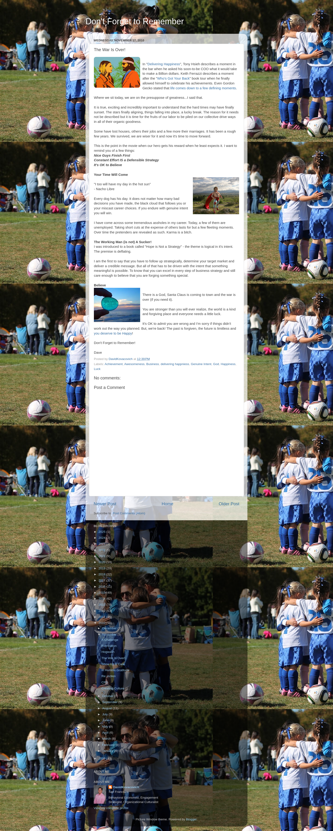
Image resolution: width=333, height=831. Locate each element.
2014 (102, 598)
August (107, 708)
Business (152, 364)
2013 (102, 604)
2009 (102, 758)
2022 (102, 550)
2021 (102, 556)
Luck (97, 369)
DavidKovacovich (126, 787)
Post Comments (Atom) (129, 513)
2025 (102, 531)
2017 (102, 580)
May (105, 726)
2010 (102, 623)
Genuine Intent (201, 364)
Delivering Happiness (164, 64)
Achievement (114, 364)
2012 (102, 611)
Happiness (228, 364)
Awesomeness (134, 364)
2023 (102, 544)
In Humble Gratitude (116, 670)
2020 (102, 562)
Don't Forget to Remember (135, 21)
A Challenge (110, 640)
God (216, 364)
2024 (102, 538)
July (105, 714)
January (108, 751)
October (108, 696)
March (107, 738)
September (110, 702)
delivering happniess (175, 364)
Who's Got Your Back (173, 78)
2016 (102, 586)
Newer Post (105, 503)
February (109, 745)
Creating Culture (113, 688)
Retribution (109, 646)
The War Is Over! (113, 658)
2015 (102, 592)
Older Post (229, 503)
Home (167, 503)
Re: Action (109, 676)
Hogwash (108, 652)
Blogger (191, 819)
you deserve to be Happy (113, 333)
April (105, 732)
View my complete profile (111, 808)
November (109, 634)
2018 (102, 574)
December (109, 628)
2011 (102, 617)
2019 (102, 568)
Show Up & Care (113, 664)
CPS (105, 682)
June (106, 720)
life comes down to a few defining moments (203, 88)
